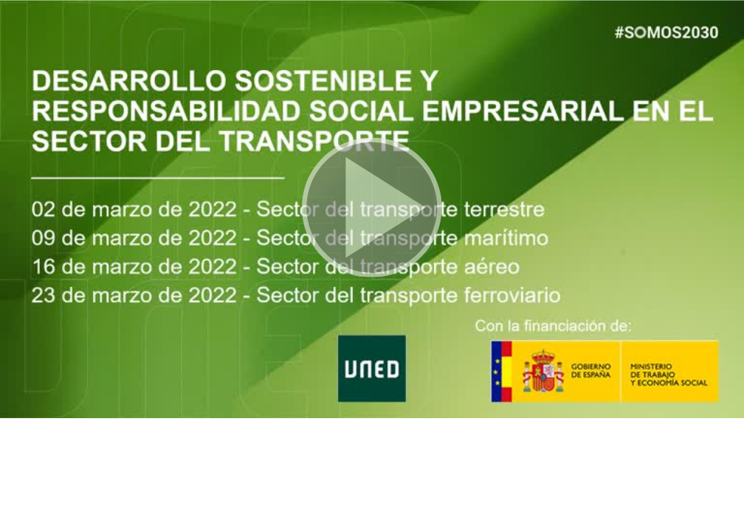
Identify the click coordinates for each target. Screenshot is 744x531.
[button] (372, 209)
